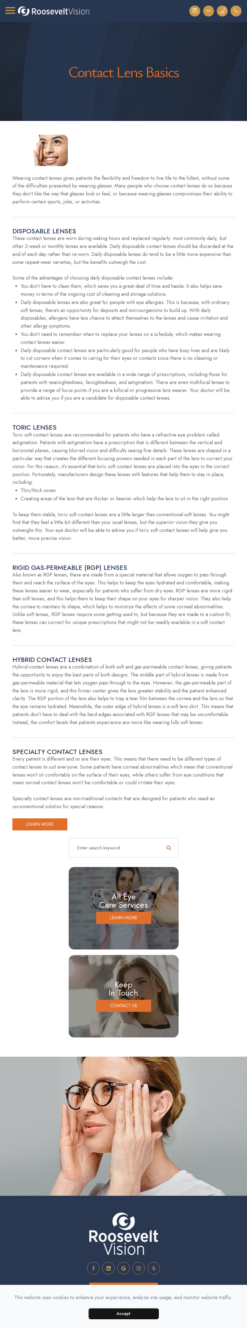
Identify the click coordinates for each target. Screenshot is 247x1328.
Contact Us (123, 1006)
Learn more (40, 824)
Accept (123, 1313)
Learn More (123, 918)
